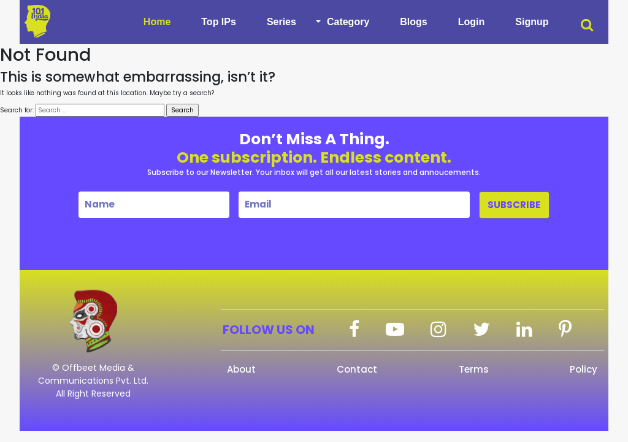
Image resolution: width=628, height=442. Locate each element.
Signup (531, 22)
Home (157, 22)
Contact (357, 369)
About (241, 369)
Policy (583, 369)
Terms (474, 369)
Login (471, 22)
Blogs (413, 22)
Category (348, 22)
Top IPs (218, 22)
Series (281, 22)
